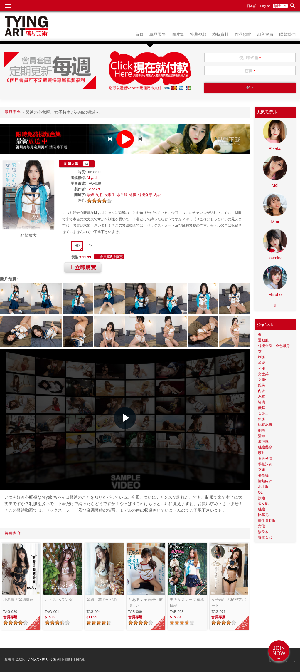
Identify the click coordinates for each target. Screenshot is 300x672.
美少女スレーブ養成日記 (187, 602)
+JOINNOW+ (278, 650)
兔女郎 (263, 504)
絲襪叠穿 (145, 195)
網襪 (261, 430)
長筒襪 (263, 475)
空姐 (261, 470)
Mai (275, 185)
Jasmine (275, 258)
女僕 (261, 526)
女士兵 (263, 374)
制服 (99, 195)
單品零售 (157, 34)
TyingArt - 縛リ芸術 (41, 659)
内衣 (157, 195)
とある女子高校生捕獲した (145, 602)
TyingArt (93, 189)
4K (90, 246)
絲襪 (132, 195)
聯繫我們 (287, 34)
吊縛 (261, 363)
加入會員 (265, 34)
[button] (125, 418)
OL (260, 492)
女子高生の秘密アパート (228, 602)
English (265, 6)
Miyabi (92, 178)
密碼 (250, 71)
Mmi (275, 221)
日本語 (252, 6)
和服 (261, 368)
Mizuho (275, 294)
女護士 (263, 413)
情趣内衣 (265, 481)
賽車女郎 (265, 537)
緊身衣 (263, 532)
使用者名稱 (250, 58)
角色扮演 (265, 459)
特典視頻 (198, 34)
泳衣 (261, 396)
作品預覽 (243, 34)
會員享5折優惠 (109, 257)
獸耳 (261, 408)
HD (77, 246)
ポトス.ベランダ (59, 599)
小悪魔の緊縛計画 (18, 599)
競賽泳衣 (265, 425)
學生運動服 (267, 521)
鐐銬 (261, 385)
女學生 (110, 195)
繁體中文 (280, 6)
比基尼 (263, 515)
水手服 (122, 195)
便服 (261, 419)
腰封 (261, 453)
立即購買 (83, 267)
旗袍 (261, 498)
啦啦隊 (263, 442)
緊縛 (90, 195)
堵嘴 (261, 402)
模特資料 (220, 34)
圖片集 (178, 34)
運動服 (263, 340)
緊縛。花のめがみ (102, 599)
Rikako (275, 148)
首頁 (139, 34)
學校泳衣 (265, 464)
